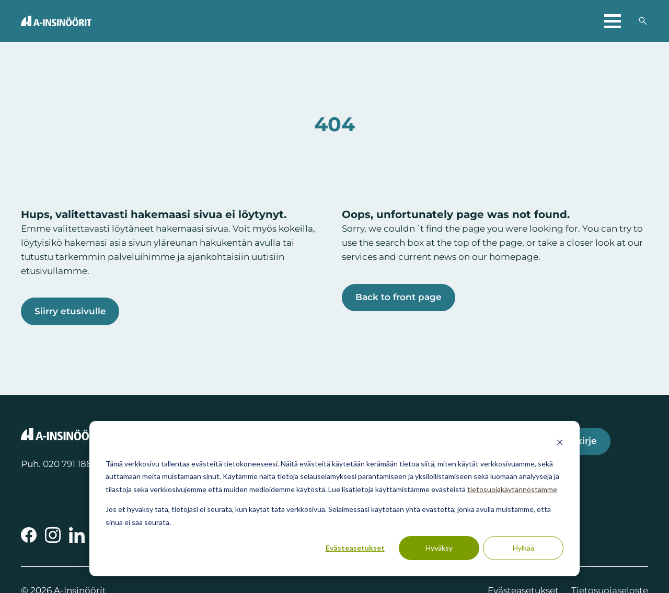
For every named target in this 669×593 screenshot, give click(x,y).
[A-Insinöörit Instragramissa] (53, 535)
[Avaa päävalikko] (612, 21)
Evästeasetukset (355, 547)
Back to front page (399, 297)
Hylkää (523, 547)
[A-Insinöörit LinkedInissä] (77, 535)
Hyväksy (439, 547)
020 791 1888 (70, 464)
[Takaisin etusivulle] (56, 21)
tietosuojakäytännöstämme (512, 489)
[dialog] (334, 498)
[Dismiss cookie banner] (559, 443)
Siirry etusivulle (70, 311)
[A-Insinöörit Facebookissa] (29, 535)
